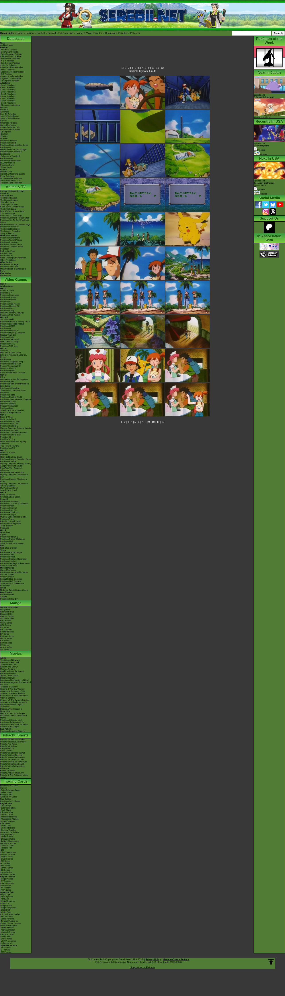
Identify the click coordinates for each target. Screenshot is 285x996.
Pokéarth (135, 33)
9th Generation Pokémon (11, 178)
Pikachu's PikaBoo (8, 746)
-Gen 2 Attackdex (8, 87)
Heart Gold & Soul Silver (11, 457)
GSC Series (5, 625)
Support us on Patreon (142, 967)
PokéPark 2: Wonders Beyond (13, 432)
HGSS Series (6, 638)
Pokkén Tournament (9, 406)
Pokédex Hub (66, 33)
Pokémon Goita (7, 594)
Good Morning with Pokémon (13, 258)
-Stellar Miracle (7, 928)
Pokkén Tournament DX (10, 366)
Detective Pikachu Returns (12, 313)
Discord (52, 33)
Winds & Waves (7, 286)
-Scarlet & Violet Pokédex (11, 76)
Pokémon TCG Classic (10, 801)
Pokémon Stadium (8, 561)
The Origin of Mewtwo (10, 660)
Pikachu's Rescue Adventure (12, 742)
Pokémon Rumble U (9, 426)
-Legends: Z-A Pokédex (10, 78)
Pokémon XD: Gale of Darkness (14, 503)
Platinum (4, 455)
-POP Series (5, 890)
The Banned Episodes (10, 231)
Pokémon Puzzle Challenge (12, 539)
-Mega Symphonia (8, 908)
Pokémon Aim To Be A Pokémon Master (14, 221)
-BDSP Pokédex (7, 70)
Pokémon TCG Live (9, 346)
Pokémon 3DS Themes (10, 581)
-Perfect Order (6, 814)
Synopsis (259, 189)
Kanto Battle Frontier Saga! (12, 207)
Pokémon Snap (7, 554)
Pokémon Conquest (9, 430)
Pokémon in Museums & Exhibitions (11, 153)
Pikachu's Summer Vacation (12, 739)
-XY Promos (5, 888)
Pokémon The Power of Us (12, 722)
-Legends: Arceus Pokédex (12, 72)
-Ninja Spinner (6, 897)
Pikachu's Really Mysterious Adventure (12, 767)
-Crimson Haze (7, 934)
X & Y (2, 377)
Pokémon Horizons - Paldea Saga (15, 224)
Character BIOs (7, 612)
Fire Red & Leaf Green (10, 497)
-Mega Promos (6, 879)
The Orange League (9, 200)
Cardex (3, 121)
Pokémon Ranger (8, 515)
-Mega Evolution (7, 821)
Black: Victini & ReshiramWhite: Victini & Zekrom (14, 697)
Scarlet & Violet (7, 290)
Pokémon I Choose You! (11, 720)
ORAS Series (6, 647)
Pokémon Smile (7, 337)
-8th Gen (4, 136)
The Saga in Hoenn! (9, 204)
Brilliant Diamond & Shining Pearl (15, 322)
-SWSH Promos (7, 883)
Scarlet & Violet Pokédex (89, 33)
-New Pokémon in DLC (10, 180)
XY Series (4, 645)
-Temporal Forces (8, 843)
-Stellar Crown (6, 837)
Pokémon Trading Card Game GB (15, 563)
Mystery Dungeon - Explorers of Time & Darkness (14, 484)
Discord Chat (6, 172)
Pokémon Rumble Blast (10, 435)
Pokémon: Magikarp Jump (11, 361)
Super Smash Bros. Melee (11, 543)
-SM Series (5, 861)
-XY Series (5, 863)
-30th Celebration (8, 808)
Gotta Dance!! (6, 751)
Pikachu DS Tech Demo (10, 521)
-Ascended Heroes (8, 817)
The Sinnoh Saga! (8, 209)
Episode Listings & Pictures (12, 191)
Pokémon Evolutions (9, 242)
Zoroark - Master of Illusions (12, 693)
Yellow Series (6, 623)
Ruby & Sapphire (7, 495)
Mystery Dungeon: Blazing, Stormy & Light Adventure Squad (15, 465)
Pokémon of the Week (10, 129)
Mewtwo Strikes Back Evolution (14, 724)
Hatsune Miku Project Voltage (13, 149)
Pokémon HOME (7, 326)
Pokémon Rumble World (11, 397)
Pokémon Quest (7, 370)
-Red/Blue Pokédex (9, 50)
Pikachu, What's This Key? (12, 773)
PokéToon (4, 249)
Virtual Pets (5, 586)
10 (153, 68)
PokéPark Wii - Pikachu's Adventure (11, 469)
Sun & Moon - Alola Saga (11, 216)
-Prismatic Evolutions (9, 832)
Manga (15, 603)
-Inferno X (4, 903)
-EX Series (5, 870)
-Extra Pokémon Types (10, 790)
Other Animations (8, 260)
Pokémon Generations (10, 238)
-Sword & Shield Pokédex (11, 67)
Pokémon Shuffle (7, 395)
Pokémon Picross (8, 401)
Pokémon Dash (7, 506)
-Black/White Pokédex (10, 58)
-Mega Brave (6, 905)
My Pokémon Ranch (9, 488)
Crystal (3, 534)
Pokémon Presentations (10, 160)
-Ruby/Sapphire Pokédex (11, 54)
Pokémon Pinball (7, 557)
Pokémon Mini (6, 541)
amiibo (3, 588)
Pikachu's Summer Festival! (12, 753)
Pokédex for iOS (7, 448)
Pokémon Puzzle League (11, 552)
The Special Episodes (10, 229)
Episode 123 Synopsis (261, 146)
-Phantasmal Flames (9, 819)
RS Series (4, 627)
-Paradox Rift (6, 848)
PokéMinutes (6, 253)
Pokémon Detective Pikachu (12, 731)
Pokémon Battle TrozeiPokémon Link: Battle (14, 385)
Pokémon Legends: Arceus (12, 324)
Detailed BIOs (6, 614)
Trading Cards (16, 781)
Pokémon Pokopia (8, 297)
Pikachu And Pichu (8, 744)
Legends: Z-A (6, 293)
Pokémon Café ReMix (10, 304)
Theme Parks (6, 167)
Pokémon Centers (8, 143)
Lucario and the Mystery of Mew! (14, 680)
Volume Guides (7, 618)
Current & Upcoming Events (12, 174)
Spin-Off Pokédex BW (10, 118)
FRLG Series (6, 629)
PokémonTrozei (7, 519)
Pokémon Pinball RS (9, 512)
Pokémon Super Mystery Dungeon (15, 399)
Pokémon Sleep (7, 310)
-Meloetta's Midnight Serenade (13, 702)
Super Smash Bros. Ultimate (12, 373)
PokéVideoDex (6, 255)
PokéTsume (5, 275)
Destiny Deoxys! (7, 678)
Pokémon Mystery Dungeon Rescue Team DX (12, 334)
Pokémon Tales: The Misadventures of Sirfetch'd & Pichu (13, 269)
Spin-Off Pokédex (8, 114)
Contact (41, 33)
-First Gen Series (7, 874)
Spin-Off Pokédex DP (9, 116)
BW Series (5, 641)
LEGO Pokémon (7, 163)
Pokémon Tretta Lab (9, 424)
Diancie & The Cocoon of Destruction (11, 710)
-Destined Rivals (7, 828)
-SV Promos (5, 881)
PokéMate (4, 528)
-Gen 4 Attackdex (8, 92)
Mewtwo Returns (7, 669)
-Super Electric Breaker (10, 923)
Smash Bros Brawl (8, 490)
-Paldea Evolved (7, 854)
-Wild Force (5, 936)
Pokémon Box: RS (8, 510)
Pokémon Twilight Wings (11, 240)
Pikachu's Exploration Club (12, 759)
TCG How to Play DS (9, 446)
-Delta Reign (5, 806)
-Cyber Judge (6, 939)
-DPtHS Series (6, 868)
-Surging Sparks (7, 834)
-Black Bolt (5, 823)
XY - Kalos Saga (7, 213)
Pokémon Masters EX (10, 306)
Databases (16, 39)
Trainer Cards (6, 792)
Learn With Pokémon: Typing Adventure (13, 442)
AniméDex (5, 193)
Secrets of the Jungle (9, 727)
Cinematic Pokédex (9, 123)
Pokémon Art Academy (10, 388)
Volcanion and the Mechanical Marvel (13, 717)
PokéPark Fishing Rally (10, 523)
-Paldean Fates (7, 845)
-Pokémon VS (6, 943)
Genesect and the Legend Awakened (11, 705)
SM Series (5, 649)
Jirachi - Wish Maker (9, 676)
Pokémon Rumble (8, 461)
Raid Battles (5, 799)
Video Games (15, 279)
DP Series (4, 634)
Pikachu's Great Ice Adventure (13, 762)
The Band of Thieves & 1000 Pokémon (12, 391)
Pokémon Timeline (8, 141)
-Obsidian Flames (8, 852)
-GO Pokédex (6, 74)
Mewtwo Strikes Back (9, 662)
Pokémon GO (6, 302)
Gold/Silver (5, 532)
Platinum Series (7, 636)
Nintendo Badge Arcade (10, 412)
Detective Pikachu (8, 368)
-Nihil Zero (5, 899)
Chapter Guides (7, 616)
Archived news (6, 45)
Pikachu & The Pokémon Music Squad (14, 776)
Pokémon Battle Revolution (12, 472)
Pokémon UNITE (7, 308)
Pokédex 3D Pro (7, 439)
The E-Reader (6, 526)
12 (162, 68)
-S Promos (5, 950)
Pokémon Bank (7, 381)
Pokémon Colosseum (9, 501)
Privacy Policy (153, 959)
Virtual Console (7, 577)
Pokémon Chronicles (9, 227)
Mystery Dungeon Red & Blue (13, 517)
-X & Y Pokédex (7, 61)
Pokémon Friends (8, 299)
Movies (16, 653)
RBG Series (5, 621)
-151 (2, 850)
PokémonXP (5, 147)
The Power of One (8, 664)
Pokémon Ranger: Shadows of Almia (13, 480)
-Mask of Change (8, 932)
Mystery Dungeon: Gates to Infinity (15, 428)
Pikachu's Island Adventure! (12, 757)
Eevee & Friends (7, 771)
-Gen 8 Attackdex (8, 101)
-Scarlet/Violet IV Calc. (10, 127)
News (2, 43)
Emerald (4, 499)
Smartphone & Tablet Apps (12, 583)
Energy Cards (6, 794)
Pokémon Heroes (8, 673)
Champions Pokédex (116, 33)
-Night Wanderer (7, 930)
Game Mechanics (8, 125)
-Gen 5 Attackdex (8, 94)
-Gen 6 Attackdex (8, 96)
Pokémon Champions (9, 295)
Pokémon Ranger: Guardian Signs (15, 459)
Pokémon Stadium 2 (9, 537)
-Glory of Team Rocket (10, 914)
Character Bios (7, 196)
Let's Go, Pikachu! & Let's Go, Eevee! (13, 356)
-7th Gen (4, 138)
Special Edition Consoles (11, 579)
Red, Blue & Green (8, 548)
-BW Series (5, 865)
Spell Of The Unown (9, 667)
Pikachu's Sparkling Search (12, 764)
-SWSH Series (6, 859)
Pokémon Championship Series (14, 145)
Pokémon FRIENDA (9, 599)
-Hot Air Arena (6, 916)
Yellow (3, 550)
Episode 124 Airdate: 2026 (264, 183)
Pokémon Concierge (9, 264)
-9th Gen (4, 134)
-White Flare (5, 826)
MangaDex (5, 609)
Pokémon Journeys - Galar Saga (14, 218)
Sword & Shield (7, 319)
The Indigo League (8, 198)
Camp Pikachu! (7, 748)
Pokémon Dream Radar (10, 421)
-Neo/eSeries (6, 872)
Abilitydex (4, 112)
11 (157, 68)
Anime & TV (16, 187)
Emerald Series (7, 632)
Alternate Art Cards (8, 797)
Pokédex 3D (5, 437)
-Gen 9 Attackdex (8, 103)
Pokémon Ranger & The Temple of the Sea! (15, 683)
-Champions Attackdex (10, 105)
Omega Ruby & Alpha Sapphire (14, 379)
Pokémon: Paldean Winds (11, 247)
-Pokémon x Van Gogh (10, 156)
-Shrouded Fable (7, 839)
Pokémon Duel (6, 408)
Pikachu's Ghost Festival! (11, 755)
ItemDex (4, 107)
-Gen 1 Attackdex (8, 85)
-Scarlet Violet (6, 857)
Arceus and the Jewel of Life (12, 691)
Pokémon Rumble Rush (10, 364)
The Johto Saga (7, 202)
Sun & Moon (5, 350)
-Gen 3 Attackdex (8, 90)
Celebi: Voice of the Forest (12, 671)
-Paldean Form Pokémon (11, 183)
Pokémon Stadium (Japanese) (13, 559)
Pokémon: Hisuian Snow (11, 244)
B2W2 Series (6, 643)
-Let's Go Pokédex (8, 65)
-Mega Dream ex (7, 901)
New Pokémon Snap (9, 342)
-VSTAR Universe (8, 941)
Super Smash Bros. (9, 566)
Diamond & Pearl (7, 452)
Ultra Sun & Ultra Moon (10, 353)
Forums (30, 33)
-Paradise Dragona (8, 925)
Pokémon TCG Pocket (10, 315)
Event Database (7, 176)
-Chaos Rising (6, 812)
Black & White (6, 417)
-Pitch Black (5, 810)
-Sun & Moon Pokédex (10, 63)
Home (20, 33)
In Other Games (7, 574)
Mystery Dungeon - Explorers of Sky (14, 476)
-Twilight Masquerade (9, 841)
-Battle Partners (7, 919)
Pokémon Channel (8, 508)
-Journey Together (8, 830)
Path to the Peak (7, 251)
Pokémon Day (6, 158)
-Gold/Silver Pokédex (9, 52)
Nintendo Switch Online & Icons (14, 590)
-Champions (5, 132)
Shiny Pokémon (7, 233)
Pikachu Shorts (16, 735)
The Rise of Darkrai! (9, 687)
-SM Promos (5, 885)
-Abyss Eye (5, 894)
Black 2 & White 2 (8, 419)
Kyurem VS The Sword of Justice (14, 700)
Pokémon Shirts (7, 165)
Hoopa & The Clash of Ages (12, 713)
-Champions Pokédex (9, 81)
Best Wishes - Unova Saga (12, 211)
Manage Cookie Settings (176, 959)
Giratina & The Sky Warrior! (12, 689)
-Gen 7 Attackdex (8, 98)
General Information (9, 607)
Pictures (260, 154)
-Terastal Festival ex (9, 921)
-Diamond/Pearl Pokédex (11, 56)
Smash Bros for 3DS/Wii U (12, 410)
